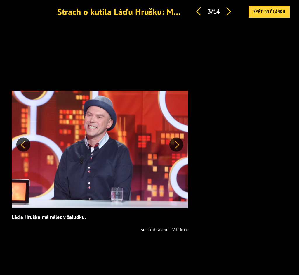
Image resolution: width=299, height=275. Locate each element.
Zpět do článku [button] (269, 11)
